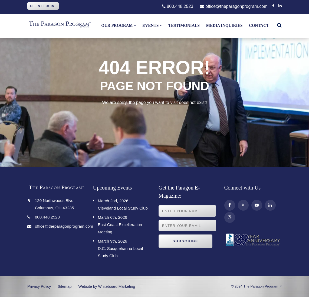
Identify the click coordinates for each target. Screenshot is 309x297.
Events (150, 25)
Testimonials (184, 25)
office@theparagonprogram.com (234, 6)
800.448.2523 (177, 6)
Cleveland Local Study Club (124, 203)
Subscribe (185, 241)
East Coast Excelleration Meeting (124, 224)
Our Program (117, 25)
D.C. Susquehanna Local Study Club (124, 247)
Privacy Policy (39, 286)
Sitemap (64, 286)
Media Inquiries (224, 25)
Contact (259, 25)
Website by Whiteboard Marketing (106, 286)
